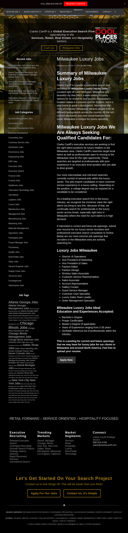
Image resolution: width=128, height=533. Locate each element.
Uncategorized (14, 281)
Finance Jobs (14, 176)
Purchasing (13, 247)
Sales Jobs (13, 262)
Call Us (49, 48)
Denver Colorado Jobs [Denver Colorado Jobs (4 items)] (19, 353)
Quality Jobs (14, 252)
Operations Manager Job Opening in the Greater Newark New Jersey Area (23, 100)
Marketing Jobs (15, 223)
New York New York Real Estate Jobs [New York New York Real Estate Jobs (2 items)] (26, 393)
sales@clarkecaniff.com (104, 445)
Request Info (71, 48)
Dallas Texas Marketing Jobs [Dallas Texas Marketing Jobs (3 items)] (26, 348)
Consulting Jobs (15, 138)
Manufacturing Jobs (17, 219)
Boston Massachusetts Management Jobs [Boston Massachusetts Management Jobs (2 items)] (20, 315)
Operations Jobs (15, 233)
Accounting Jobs (15, 123)
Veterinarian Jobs (16, 285)
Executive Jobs (15, 166)
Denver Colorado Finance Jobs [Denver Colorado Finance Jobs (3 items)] (20, 351)
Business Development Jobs (21, 128)
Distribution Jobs (15, 147)
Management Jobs (16, 214)
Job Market (13, 195)
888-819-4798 (100, 442)
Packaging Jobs (15, 238)
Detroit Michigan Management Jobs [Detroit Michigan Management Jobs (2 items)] (24, 368)
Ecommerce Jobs (16, 152)
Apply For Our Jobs (44, 493)
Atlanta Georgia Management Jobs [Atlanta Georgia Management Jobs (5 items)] (18, 307)
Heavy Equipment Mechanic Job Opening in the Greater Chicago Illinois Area (22, 74)
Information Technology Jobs (21, 190)
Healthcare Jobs (15, 185)
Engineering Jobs (16, 157)
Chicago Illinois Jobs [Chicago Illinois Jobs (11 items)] (21, 325)
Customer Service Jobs (18, 142)
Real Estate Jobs (16, 257)
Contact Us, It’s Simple (82, 493)
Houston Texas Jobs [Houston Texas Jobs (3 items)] (25, 373)
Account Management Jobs (20, 119)
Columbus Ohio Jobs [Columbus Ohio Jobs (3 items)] (16, 342)
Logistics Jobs (14, 200)
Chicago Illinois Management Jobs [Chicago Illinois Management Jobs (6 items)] (19, 335)
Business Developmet (18, 133)
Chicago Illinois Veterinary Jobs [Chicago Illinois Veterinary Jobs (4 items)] (23, 339)
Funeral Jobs (14, 181)
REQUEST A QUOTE (75, 4)
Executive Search (16, 171)
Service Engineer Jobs (18, 266)
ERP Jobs (12, 161)
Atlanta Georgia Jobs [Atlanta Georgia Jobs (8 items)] (23, 302)
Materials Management (18, 228)
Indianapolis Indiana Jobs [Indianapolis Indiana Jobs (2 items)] (16, 375)
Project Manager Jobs (18, 242)
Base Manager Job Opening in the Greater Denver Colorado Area (23, 66)
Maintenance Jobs (16, 209)
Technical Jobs (15, 276)
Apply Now (66, 360)
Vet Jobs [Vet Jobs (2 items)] (27, 402)
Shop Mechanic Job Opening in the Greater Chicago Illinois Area (22, 92)
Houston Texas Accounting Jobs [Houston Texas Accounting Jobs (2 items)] (17, 371)
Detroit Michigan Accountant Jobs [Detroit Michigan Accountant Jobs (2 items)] (22, 358)
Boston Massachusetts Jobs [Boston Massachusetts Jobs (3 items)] (24, 313)
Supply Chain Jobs (16, 271)
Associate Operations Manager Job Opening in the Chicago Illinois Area (22, 84)
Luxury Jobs (13, 204)
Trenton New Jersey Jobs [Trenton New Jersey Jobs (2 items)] (19, 400)
